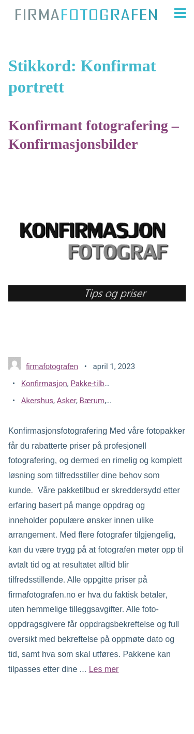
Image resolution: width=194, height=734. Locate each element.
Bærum (92, 400)
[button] (177, 13)
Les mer (104, 669)
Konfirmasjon (44, 383)
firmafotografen (52, 366)
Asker (66, 400)
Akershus (37, 400)
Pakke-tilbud (91, 383)
